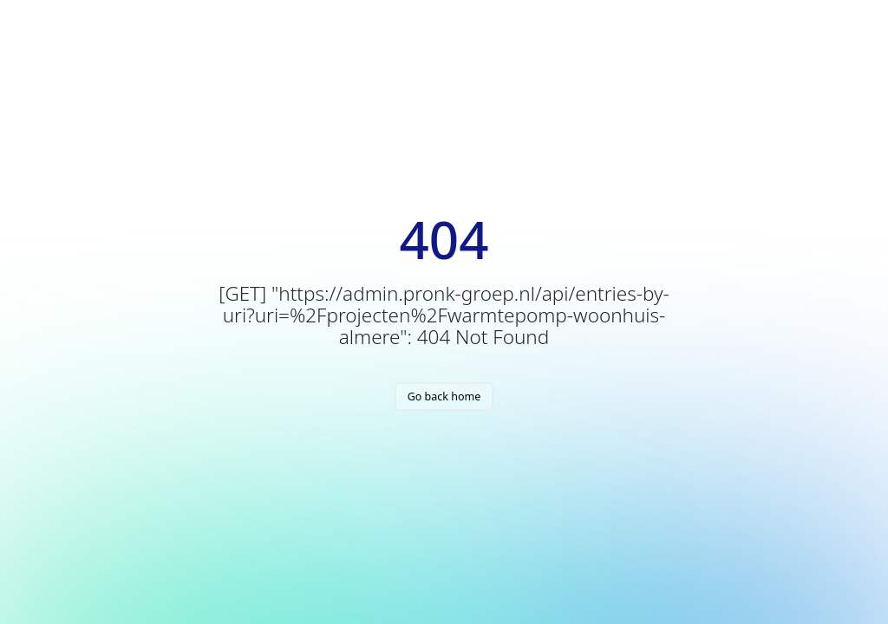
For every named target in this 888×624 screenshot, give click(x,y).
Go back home (444, 396)
